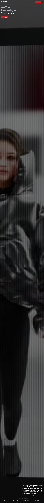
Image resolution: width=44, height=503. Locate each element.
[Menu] (42, 2)
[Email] (34, 2)
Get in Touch (4, 17)
